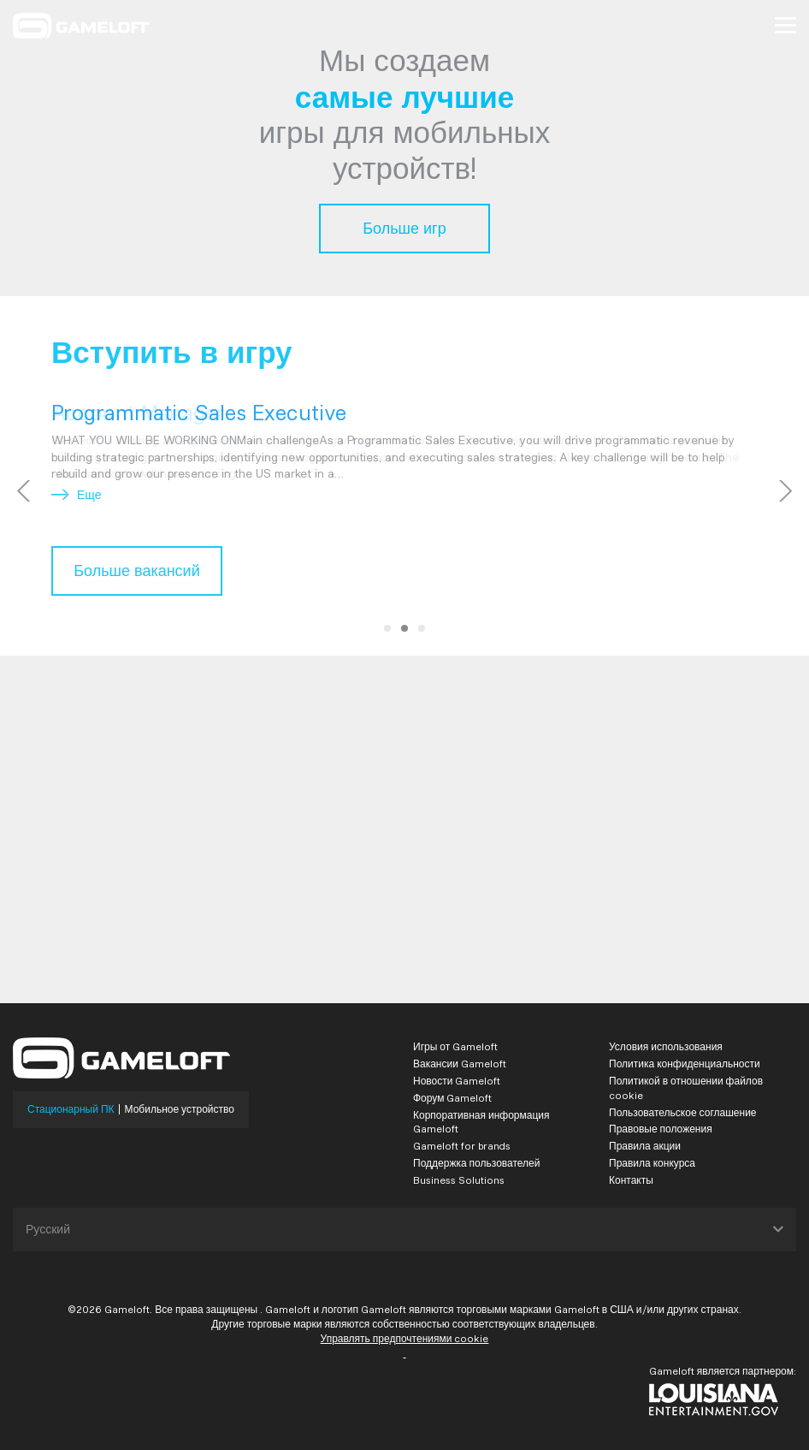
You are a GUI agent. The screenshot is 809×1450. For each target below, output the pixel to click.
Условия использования (666, 1046)
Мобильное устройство (179, 1109)
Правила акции (645, 1145)
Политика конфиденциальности (684, 1063)
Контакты (631, 1180)
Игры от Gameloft (455, 1046)
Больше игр (404, 228)
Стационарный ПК (71, 1109)
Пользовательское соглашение (683, 1112)
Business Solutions (459, 1180)
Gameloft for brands (462, 1145)
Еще (76, 495)
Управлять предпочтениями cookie (405, 1338)
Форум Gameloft (452, 1097)
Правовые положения (660, 1128)
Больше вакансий (136, 570)
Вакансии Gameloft (459, 1063)
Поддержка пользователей (476, 1162)
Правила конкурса (652, 1162)
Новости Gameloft (456, 1080)
